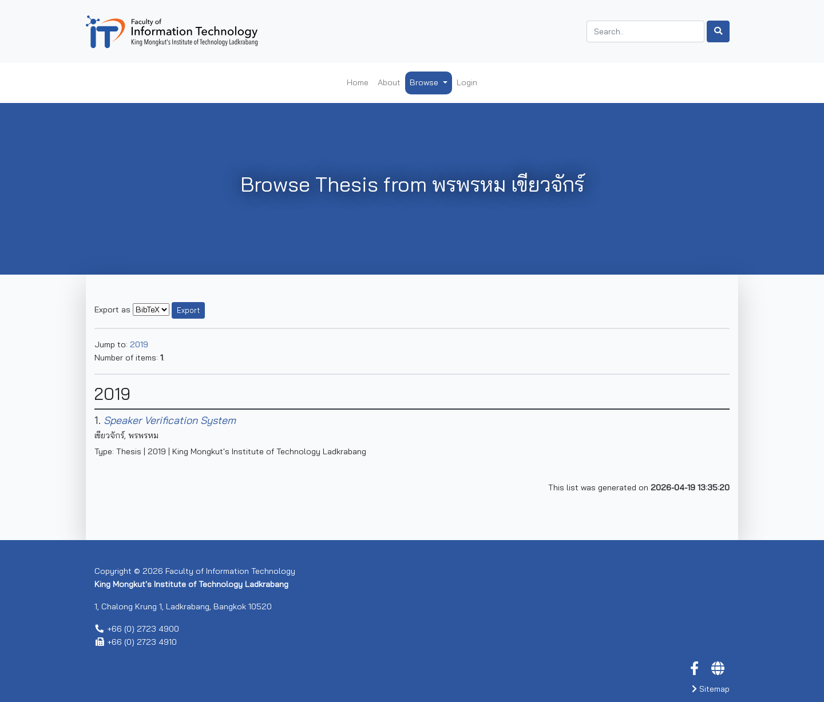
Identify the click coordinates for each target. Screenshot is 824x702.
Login (467, 82)
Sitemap (711, 689)
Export (188, 310)
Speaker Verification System (170, 420)
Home (358, 82)
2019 (139, 344)
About (389, 82)
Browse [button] (425, 82)
